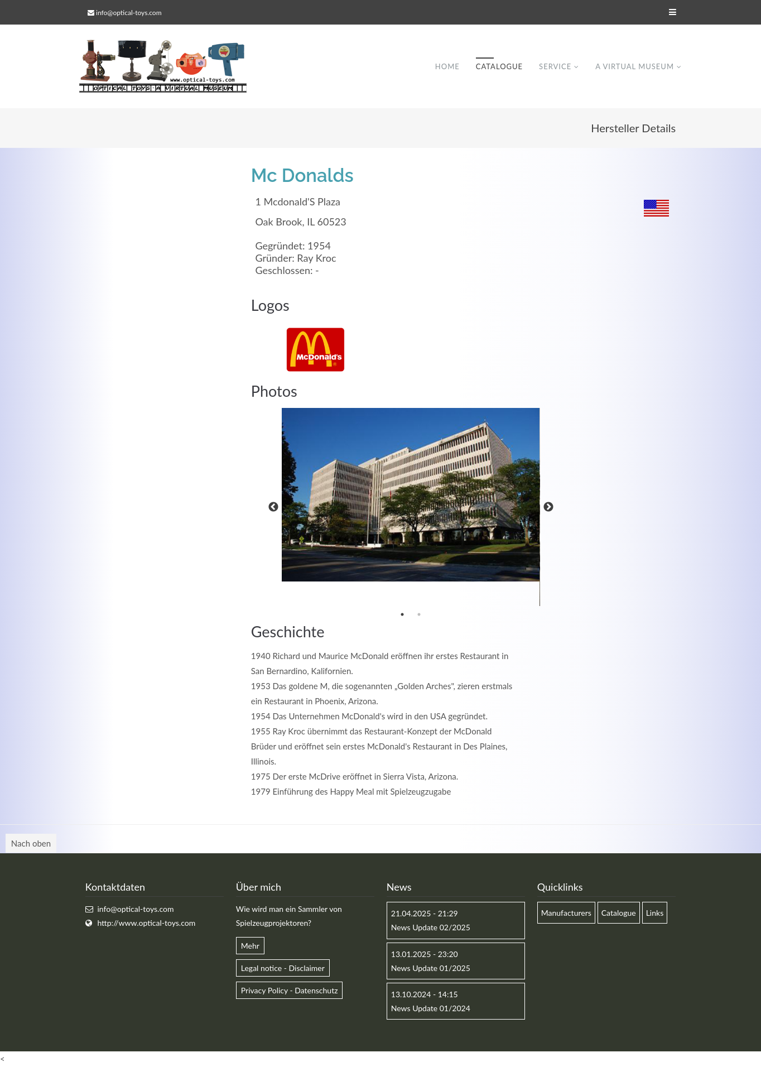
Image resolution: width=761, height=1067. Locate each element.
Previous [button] (273, 507)
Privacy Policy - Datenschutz (289, 990)
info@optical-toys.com (128, 12)
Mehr (250, 945)
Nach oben (31, 843)
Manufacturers (566, 912)
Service (555, 66)
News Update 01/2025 (430, 968)
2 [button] (419, 614)
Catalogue (499, 66)
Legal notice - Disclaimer (283, 968)
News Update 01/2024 (430, 1008)
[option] (411, 494)
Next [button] (548, 507)
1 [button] (402, 614)
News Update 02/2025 (430, 927)
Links (655, 912)
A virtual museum (634, 66)
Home (447, 66)
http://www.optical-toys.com (146, 922)
